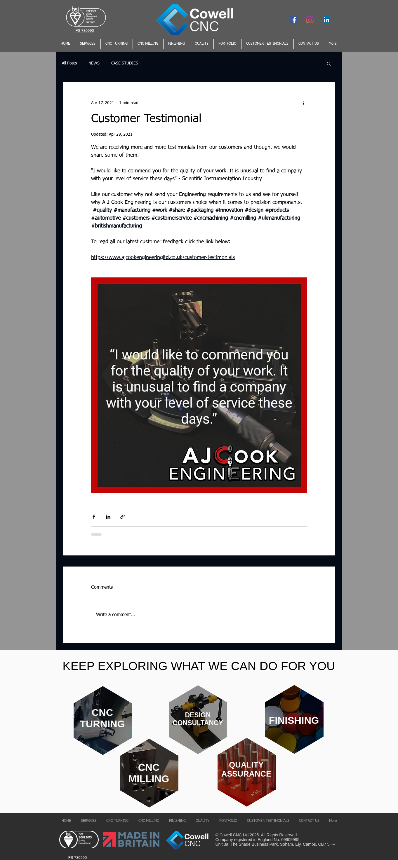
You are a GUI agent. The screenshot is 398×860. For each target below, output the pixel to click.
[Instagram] (310, 19)
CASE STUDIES (124, 63)
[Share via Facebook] (94, 517)
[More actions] (303, 102)
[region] (102, 721)
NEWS (94, 63)
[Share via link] (122, 517)
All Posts (69, 63)
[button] (329, 63)
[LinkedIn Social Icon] (326, 19)
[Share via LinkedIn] (108, 517)
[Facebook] (293, 19)
